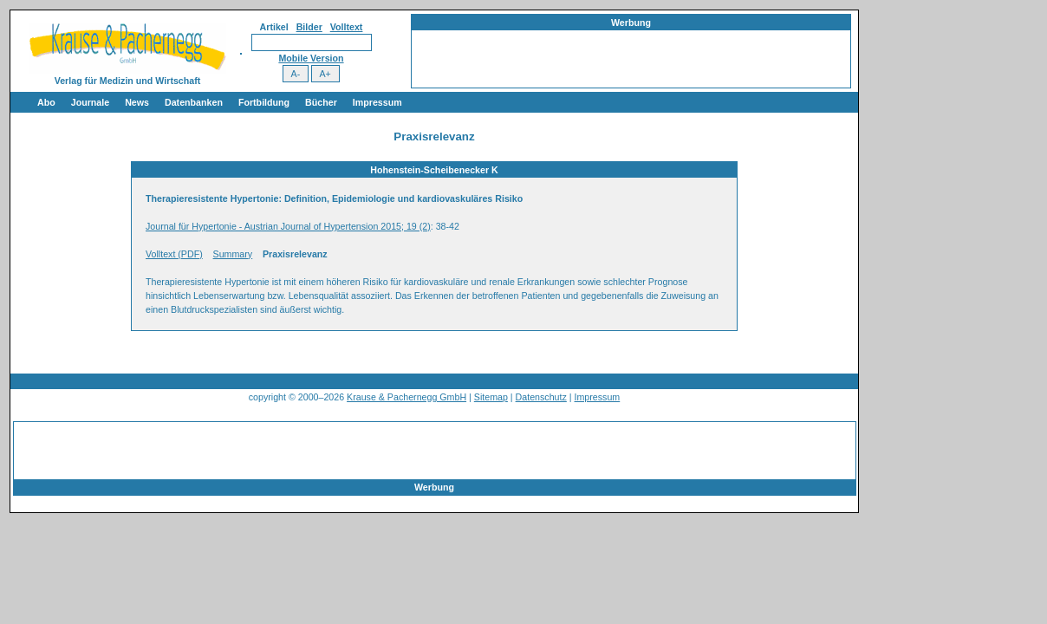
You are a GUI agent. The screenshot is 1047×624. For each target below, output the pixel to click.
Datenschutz (541, 397)
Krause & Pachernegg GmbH (406, 397)
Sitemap (491, 397)
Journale (90, 102)
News (137, 102)
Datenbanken (194, 102)
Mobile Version (310, 58)
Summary (233, 254)
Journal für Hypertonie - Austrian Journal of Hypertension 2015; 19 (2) (288, 226)
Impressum (377, 102)
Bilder (309, 27)
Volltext (346, 27)
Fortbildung (263, 102)
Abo (46, 102)
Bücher (321, 102)
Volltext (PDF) (174, 254)
